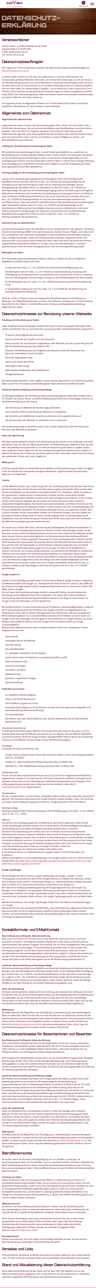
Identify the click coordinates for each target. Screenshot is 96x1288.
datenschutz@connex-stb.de (28, 1024)
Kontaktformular (21, 938)
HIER (63, 852)
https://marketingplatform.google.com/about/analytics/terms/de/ (56, 860)
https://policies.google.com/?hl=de (24, 863)
